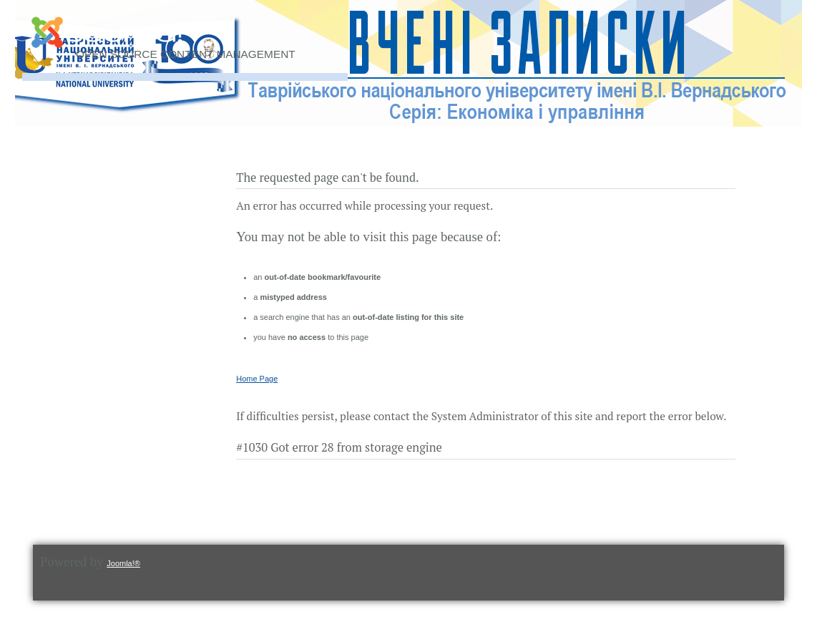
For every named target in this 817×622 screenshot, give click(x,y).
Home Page (257, 378)
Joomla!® (123, 563)
